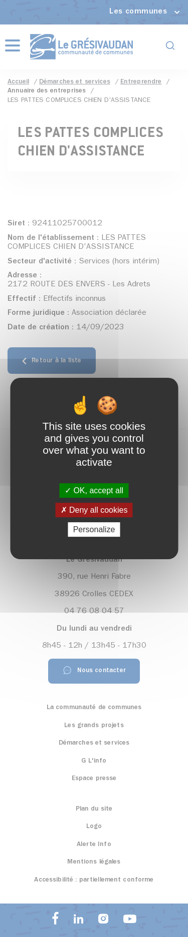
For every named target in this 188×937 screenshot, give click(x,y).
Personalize (94, 529)
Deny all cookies (94, 510)
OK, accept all (94, 490)
